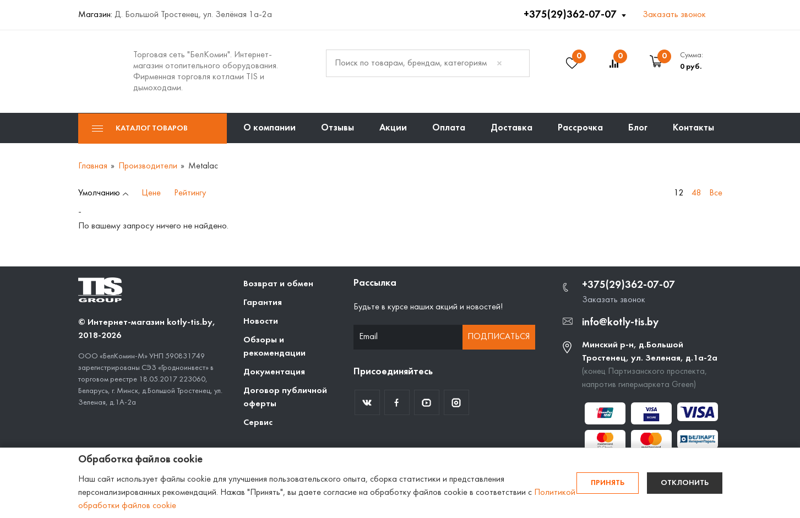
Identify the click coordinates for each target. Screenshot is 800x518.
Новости (260, 321)
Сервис (258, 422)
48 (696, 193)
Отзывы (337, 128)
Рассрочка (580, 128)
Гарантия (262, 302)
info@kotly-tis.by (620, 323)
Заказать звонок (674, 14)
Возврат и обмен (278, 284)
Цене (151, 193)
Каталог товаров (140, 128)
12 (679, 193)
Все (715, 193)
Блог (637, 128)
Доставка (511, 128)
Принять (607, 483)
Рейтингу (190, 193)
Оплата (448, 128)
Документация (274, 372)
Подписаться (498, 336)
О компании (269, 128)
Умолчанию (99, 193)
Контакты (693, 128)
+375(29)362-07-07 (571, 15)
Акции (393, 128)
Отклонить (685, 483)
